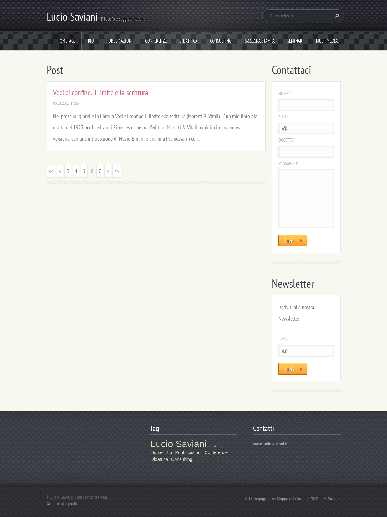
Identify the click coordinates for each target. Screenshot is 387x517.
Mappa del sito (289, 499)
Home (157, 452)
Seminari (295, 41)
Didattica (188, 41)
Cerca (336, 15)
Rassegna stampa (259, 41)
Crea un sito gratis (62, 504)
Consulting (220, 41)
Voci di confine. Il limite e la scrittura (100, 92)
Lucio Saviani (178, 444)
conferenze (216, 446)
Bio (91, 41)
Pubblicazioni (119, 41)
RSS (314, 499)
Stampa (334, 499)
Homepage (66, 41)
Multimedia (327, 41)
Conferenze (156, 41)
